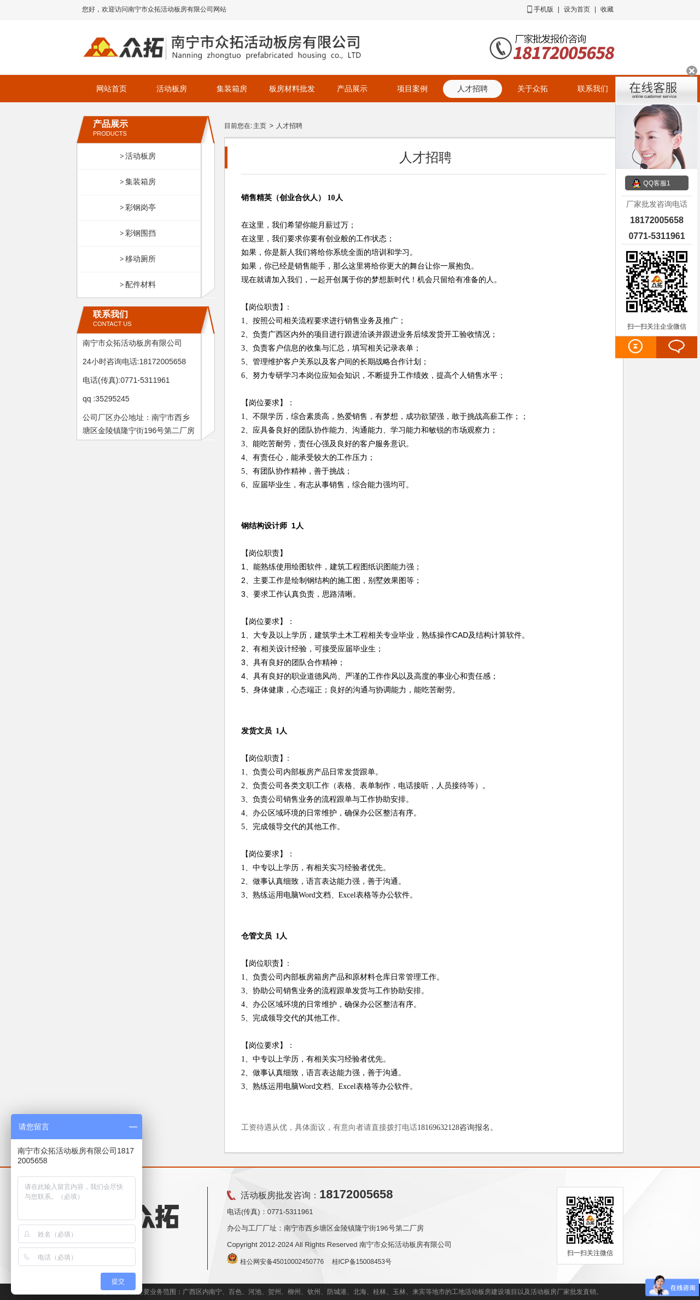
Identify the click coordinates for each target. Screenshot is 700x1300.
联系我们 (593, 88)
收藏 (607, 9)
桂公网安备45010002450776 (282, 1262)
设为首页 (577, 9)
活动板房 (171, 88)
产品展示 (352, 88)
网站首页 (111, 88)
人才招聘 (289, 126)
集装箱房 (232, 88)
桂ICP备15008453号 (362, 1262)
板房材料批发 (292, 88)
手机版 (543, 9)
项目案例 (412, 88)
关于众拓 (532, 88)
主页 (259, 126)
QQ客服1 (656, 183)
